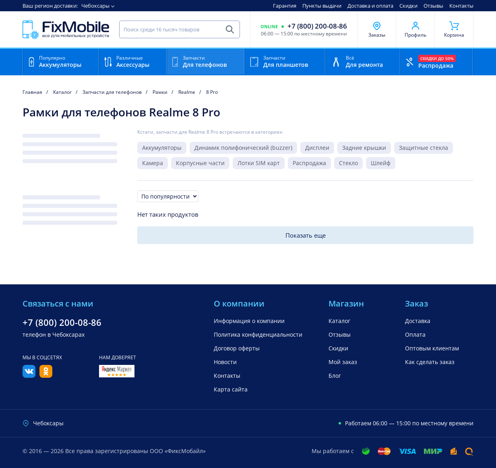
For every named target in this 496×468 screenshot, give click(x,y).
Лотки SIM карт (259, 163)
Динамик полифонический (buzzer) (243, 147)
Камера (152, 163)
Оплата (415, 334)
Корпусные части (200, 163)
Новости (225, 362)
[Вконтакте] (29, 375)
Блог (335, 375)
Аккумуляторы (162, 147)
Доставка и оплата (370, 5)
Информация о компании (249, 321)
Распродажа (309, 163)
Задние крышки (364, 147)
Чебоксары (95, 5)
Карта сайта (231, 389)
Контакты (461, 5)
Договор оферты (237, 348)
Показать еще (305, 235)
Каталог (339, 321)
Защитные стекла (423, 147)
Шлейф (381, 163)
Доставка (417, 321)
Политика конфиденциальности (258, 334)
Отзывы (433, 5)
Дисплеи (317, 147)
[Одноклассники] (45, 375)
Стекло (348, 163)
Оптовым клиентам (432, 348)
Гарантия (284, 5)
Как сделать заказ (430, 362)
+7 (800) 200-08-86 (317, 26)
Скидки (408, 5)
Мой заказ (343, 362)
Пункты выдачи (321, 5)
